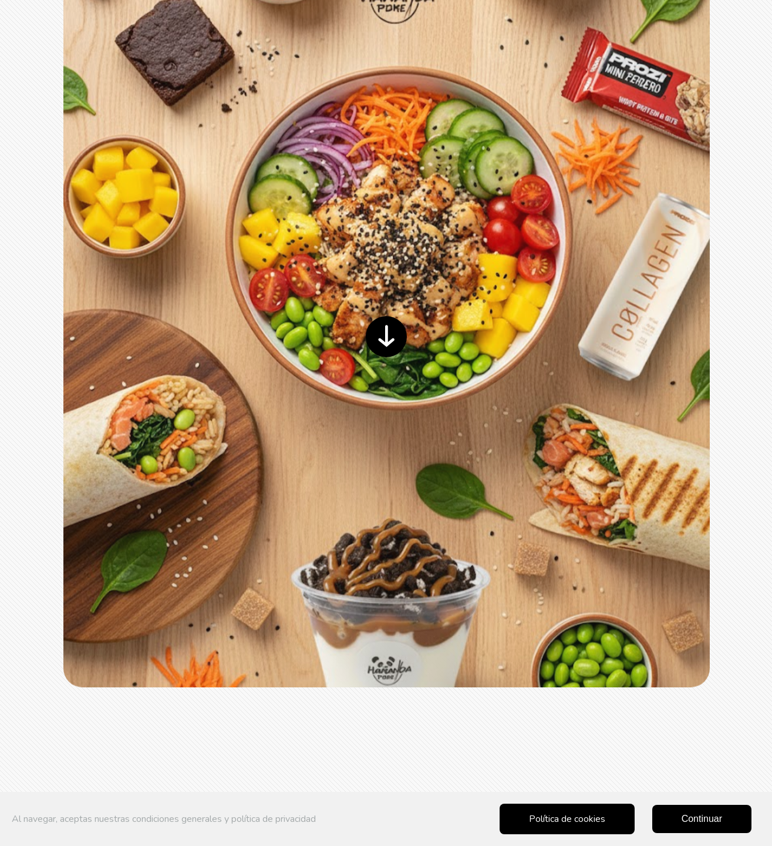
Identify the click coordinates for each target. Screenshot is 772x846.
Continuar (702, 819)
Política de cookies (567, 819)
